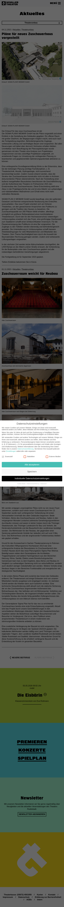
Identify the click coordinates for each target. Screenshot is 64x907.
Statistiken (29, 455)
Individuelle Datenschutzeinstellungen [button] (32, 477)
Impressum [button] (43, 482)
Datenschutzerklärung (25, 447)
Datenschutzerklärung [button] (33, 482)
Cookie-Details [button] (21, 482)
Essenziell (7, 455)
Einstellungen (11, 450)
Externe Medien (53, 455)
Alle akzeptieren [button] (32, 463)
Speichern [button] (32, 470)
